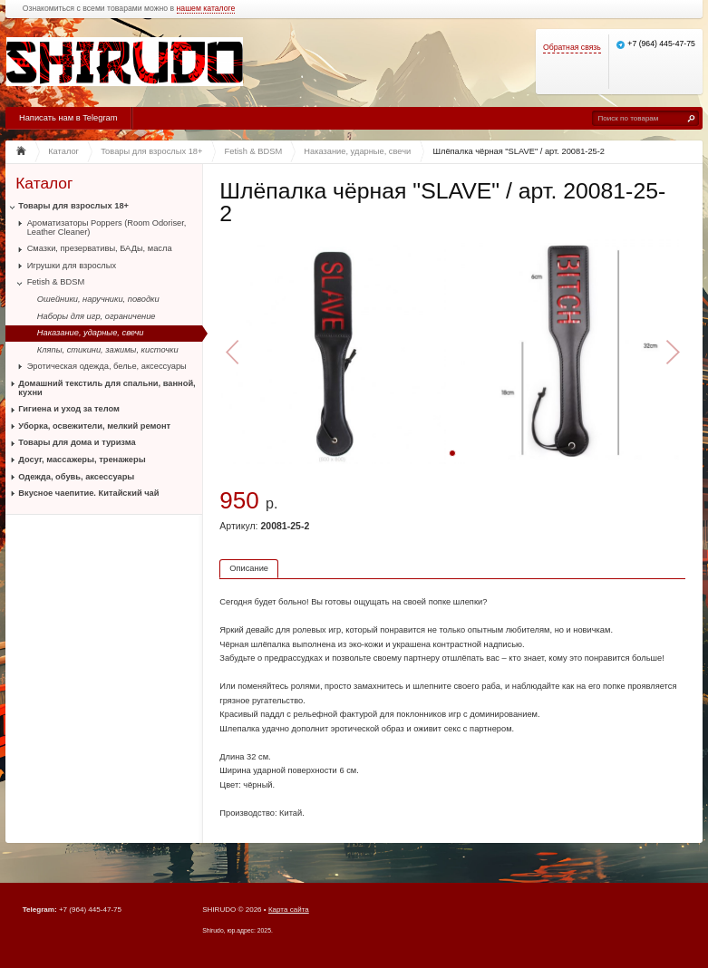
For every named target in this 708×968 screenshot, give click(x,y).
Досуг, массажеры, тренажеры (81, 459)
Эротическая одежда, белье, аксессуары (107, 366)
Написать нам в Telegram (68, 117)
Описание (248, 568)
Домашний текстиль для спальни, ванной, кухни (106, 388)
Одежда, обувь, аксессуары (76, 476)
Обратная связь (572, 48)
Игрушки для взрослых (71, 265)
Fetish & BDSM (56, 281)
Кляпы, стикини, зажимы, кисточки (108, 349)
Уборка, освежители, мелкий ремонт (94, 426)
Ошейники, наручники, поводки (98, 299)
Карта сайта (288, 909)
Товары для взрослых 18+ (73, 205)
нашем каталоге (206, 9)
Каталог (44, 183)
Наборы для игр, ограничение (96, 316)
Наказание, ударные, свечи (90, 332)
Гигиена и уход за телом (69, 408)
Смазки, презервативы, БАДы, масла (99, 248)
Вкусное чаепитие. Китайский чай (88, 493)
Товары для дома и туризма (76, 442)
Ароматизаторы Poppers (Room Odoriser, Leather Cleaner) (107, 227)
